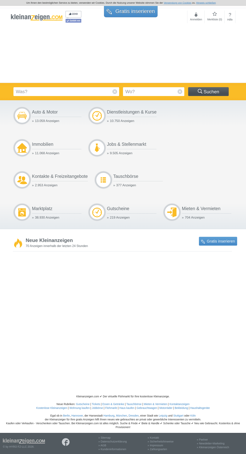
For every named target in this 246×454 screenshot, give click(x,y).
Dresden (134, 415)
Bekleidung (181, 407)
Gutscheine (83, 404)
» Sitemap (104, 437)
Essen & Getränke (113, 404)
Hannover (77, 415)
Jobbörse (97, 407)
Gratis (130, 11)
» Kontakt (153, 437)
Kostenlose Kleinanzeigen (51, 407)
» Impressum (155, 445)
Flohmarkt (111, 407)
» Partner (202, 439)
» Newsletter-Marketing (210, 443)
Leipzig (163, 415)
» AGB (102, 445)
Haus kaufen (127, 407)
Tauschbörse (133, 404)
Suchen (208, 91)
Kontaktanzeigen (179, 404)
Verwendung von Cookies (177, 2)
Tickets (96, 404)
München (121, 415)
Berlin (66, 415)
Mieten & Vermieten (155, 404)
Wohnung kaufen (79, 407)
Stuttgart (178, 415)
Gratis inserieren (218, 241)
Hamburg (109, 415)
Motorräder (165, 407)
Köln (193, 415)
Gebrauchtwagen (147, 407)
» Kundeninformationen (112, 449)
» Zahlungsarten (157, 449)
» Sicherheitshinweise (161, 441)
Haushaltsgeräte (200, 407)
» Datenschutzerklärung (112, 441)
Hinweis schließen (206, 2)
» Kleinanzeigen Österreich (213, 447)
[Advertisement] (123, 54)
